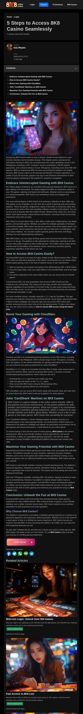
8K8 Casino (58, 432)
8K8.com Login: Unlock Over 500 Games (29, 619)
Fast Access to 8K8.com (20, 693)
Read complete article (14, 629)
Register (44, 5)
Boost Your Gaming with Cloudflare (25, 83)
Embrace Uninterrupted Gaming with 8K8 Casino (31, 77)
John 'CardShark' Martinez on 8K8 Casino (28, 87)
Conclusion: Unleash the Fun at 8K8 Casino (29, 94)
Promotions (58, 5)
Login (32, 5)
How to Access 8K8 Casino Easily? (25, 80)
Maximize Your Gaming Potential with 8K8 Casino (31, 90)
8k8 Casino (72, 5)
